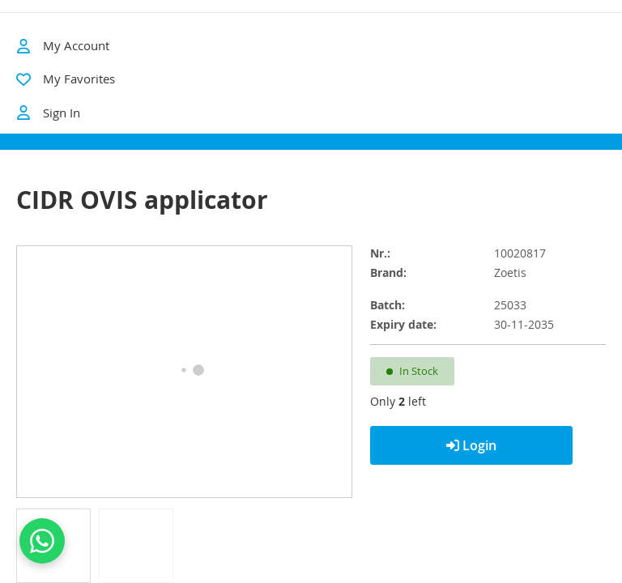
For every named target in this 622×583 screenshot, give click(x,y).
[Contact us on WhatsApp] (42, 541)
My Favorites (79, 78)
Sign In (48, 112)
